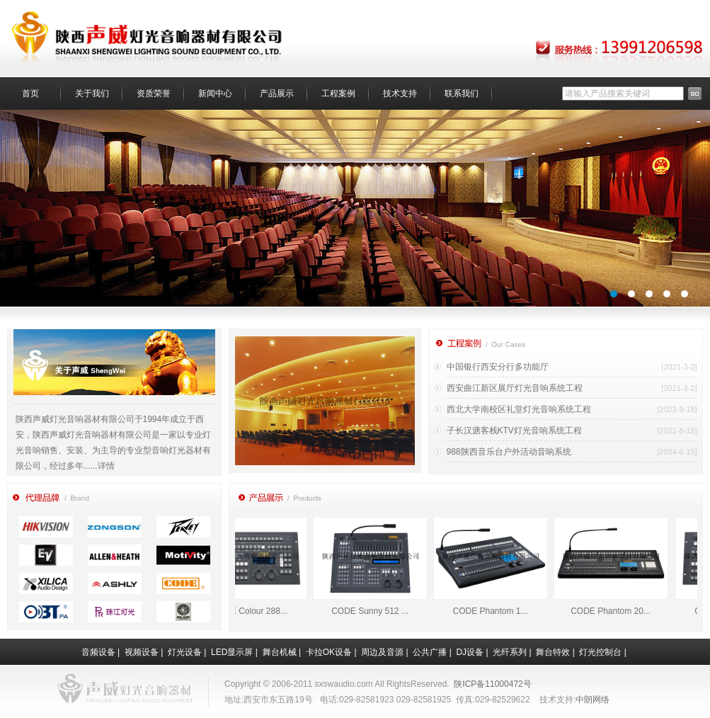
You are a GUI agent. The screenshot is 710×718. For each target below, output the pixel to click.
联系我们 (462, 93)
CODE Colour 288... (256, 611)
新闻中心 (215, 93)
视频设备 (142, 652)
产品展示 (277, 93)
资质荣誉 (154, 93)
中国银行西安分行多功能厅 (498, 367)
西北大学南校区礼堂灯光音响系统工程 (519, 409)
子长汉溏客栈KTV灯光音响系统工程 (514, 430)
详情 (106, 466)
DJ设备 (469, 652)
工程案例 (338, 93)
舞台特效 (553, 652)
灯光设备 (185, 652)
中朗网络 (592, 700)
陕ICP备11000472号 (492, 684)
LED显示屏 (232, 652)
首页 (30, 93)
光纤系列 (510, 652)
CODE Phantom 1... (496, 611)
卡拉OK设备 (329, 652)
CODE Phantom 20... (617, 611)
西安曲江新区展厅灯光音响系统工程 (515, 388)
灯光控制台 (600, 652)
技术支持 (400, 93)
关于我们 (92, 93)
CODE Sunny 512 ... (376, 611)
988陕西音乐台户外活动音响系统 (509, 452)
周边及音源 (382, 652)
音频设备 (98, 652)
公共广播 (430, 652)
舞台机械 (280, 652)
